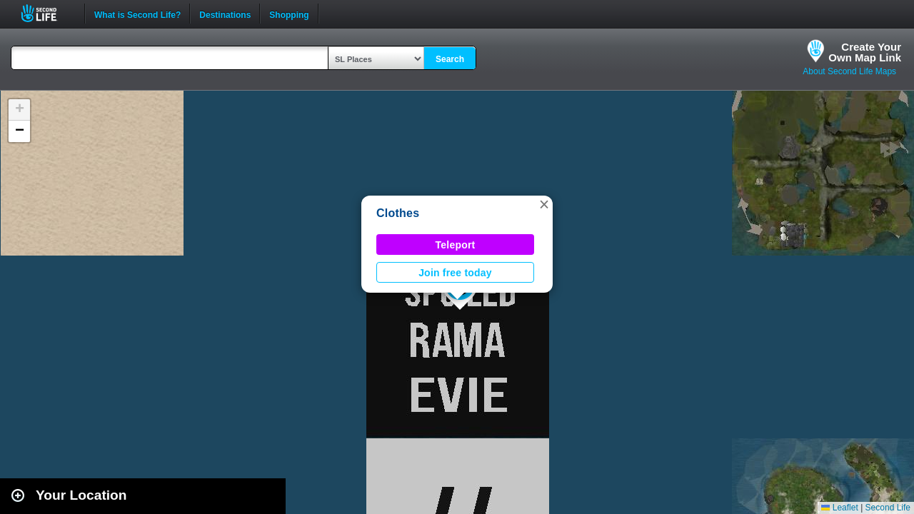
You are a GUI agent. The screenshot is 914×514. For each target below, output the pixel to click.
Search (450, 59)
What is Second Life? (137, 13)
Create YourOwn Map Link (864, 52)
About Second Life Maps (849, 71)
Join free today (455, 272)
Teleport (456, 245)
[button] (544, 204)
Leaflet (839, 508)
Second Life (47, 13)
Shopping (288, 13)
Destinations (225, 13)
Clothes (397, 213)
